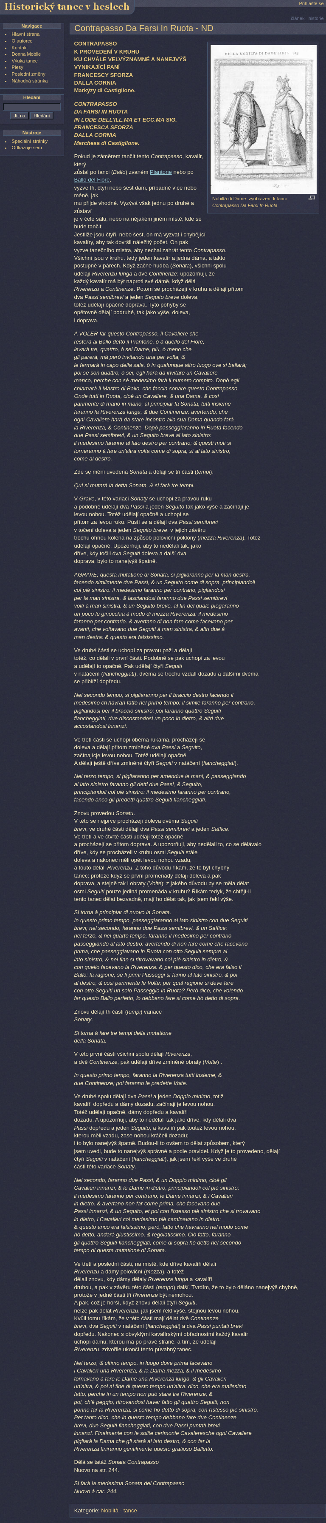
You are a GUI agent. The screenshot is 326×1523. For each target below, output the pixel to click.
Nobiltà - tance (119, 1510)
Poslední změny (28, 74)
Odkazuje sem (27, 147)
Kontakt (20, 47)
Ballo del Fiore (92, 179)
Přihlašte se (311, 3)
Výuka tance (25, 60)
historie (316, 18)
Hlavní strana (26, 34)
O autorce (22, 40)
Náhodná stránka (30, 80)
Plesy (17, 67)
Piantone (161, 172)
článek (297, 18)
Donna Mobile (26, 54)
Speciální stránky (30, 141)
